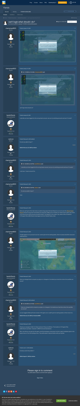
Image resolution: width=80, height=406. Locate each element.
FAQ (46, 2)
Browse (7, 11)
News (41, 2)
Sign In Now (40, 378)
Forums (5, 14)
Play (31, 2)
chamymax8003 (14, 24)
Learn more (34, 403)
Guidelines (12, 14)
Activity (14, 11)
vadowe (10, 139)
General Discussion (32, 24)
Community (52, 2)
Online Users (20, 14)
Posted (25, 28)
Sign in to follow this (62, 21)
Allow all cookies (61, 400)
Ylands (6, 7)
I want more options (72, 400)
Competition (62, 2)
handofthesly (11, 116)
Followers (70, 21)
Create (36, 2)
